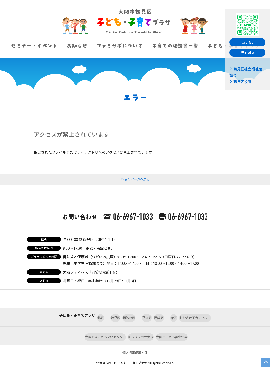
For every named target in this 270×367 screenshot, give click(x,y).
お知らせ (77, 46)
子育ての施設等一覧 (175, 46)
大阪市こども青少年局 (185, 330)
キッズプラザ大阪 (141, 330)
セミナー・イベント (34, 46)
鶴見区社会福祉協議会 (246, 68)
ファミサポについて (119, 46)
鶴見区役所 (238, 73)
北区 (75, 315)
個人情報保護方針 (135, 346)
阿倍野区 (119, 315)
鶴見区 (95, 315)
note (247, 52)
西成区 (165, 315)
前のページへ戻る (135, 179)
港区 (185, 315)
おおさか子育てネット (218, 315)
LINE (247, 42)
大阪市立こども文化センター (92, 330)
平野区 (143, 315)
